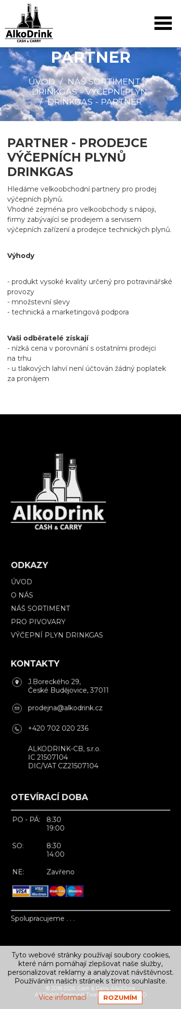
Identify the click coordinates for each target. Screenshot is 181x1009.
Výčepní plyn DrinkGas (58, 638)
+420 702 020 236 (60, 727)
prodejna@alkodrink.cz (66, 707)
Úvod (41, 81)
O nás (25, 600)
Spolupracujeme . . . (44, 908)
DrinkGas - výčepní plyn (89, 91)
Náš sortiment (104, 81)
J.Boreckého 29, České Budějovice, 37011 (69, 686)
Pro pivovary (40, 625)
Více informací (62, 997)
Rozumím (120, 997)
